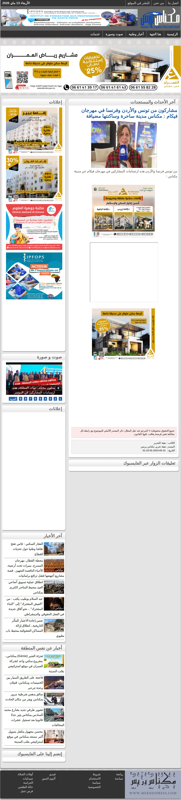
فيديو (53, 774)
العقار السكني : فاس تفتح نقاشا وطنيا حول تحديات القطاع (27, 549)
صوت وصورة (114, 34)
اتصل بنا (173, 3)
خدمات (95, 34)
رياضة (119, 774)
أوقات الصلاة (25, 774)
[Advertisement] (123, 396)
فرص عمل (26, 791)
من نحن (158, 3)
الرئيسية (172, 34)
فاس (60, 553)
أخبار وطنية (136, 34)
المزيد (13, 398)
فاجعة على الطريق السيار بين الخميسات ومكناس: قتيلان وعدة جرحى (24, 682)
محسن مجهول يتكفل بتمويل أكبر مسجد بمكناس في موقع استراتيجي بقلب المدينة (25, 736)
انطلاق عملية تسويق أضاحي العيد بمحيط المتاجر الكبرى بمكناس (25, 587)
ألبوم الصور (48, 778)
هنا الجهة (155, 34)
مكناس (59, 569)
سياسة (119, 778)
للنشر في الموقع (138, 3)
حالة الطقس (25, 787)
